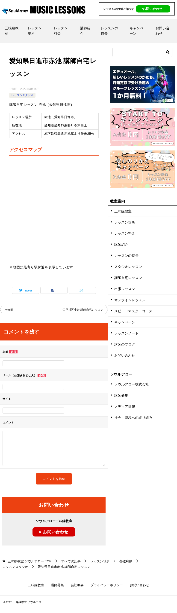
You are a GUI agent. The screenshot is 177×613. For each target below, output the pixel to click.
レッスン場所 (35, 30)
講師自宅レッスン (128, 278)
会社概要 (77, 585)
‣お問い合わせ (152, 9)
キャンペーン (136, 30)
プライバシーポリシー (107, 585)
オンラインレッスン (129, 300)
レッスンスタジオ (22, 95)
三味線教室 (11, 30)
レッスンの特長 (109, 30)
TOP (29, 561)
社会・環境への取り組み (133, 418)
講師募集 (121, 395)
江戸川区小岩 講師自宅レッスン (82, 309)
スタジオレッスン (128, 267)
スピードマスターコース (133, 311)
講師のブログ (124, 344)
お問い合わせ (162, 30)
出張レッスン (124, 289)
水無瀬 (9, 309)
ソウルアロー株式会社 (131, 384)
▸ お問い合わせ (53, 532)
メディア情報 (124, 406)
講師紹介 (85, 30)
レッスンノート (126, 333)
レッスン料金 (61, 30)
